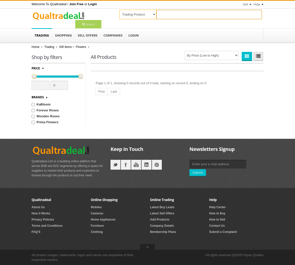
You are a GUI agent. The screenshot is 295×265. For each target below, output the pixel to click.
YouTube (136, 165)
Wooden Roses (48, 116)
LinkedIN (146, 165)
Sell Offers (87, 35)
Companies (112, 35)
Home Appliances (103, 219)
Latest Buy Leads (162, 207)
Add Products (159, 219)
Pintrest (157, 165)
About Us (38, 207)
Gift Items (65, 47)
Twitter (115, 165)
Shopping (63, 35)
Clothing (97, 232)
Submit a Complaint (223, 232)
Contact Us (217, 225)
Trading (42, 35)
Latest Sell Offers (162, 213)
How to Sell (217, 219)
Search (89, 24)
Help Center (217, 207)
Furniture (97, 225)
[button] (76, 4)
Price (38, 68)
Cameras (97, 213)
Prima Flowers (47, 122)
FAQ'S (36, 232)
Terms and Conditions (47, 225)
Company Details (162, 225)
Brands (39, 97)
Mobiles (96, 207)
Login (134, 35)
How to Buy (217, 213)
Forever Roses (48, 110)
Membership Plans (163, 232)
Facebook (126, 165)
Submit (197, 172)
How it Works (41, 213)
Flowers (81, 47)
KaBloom (44, 104)
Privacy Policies (43, 219)
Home (35, 47)
